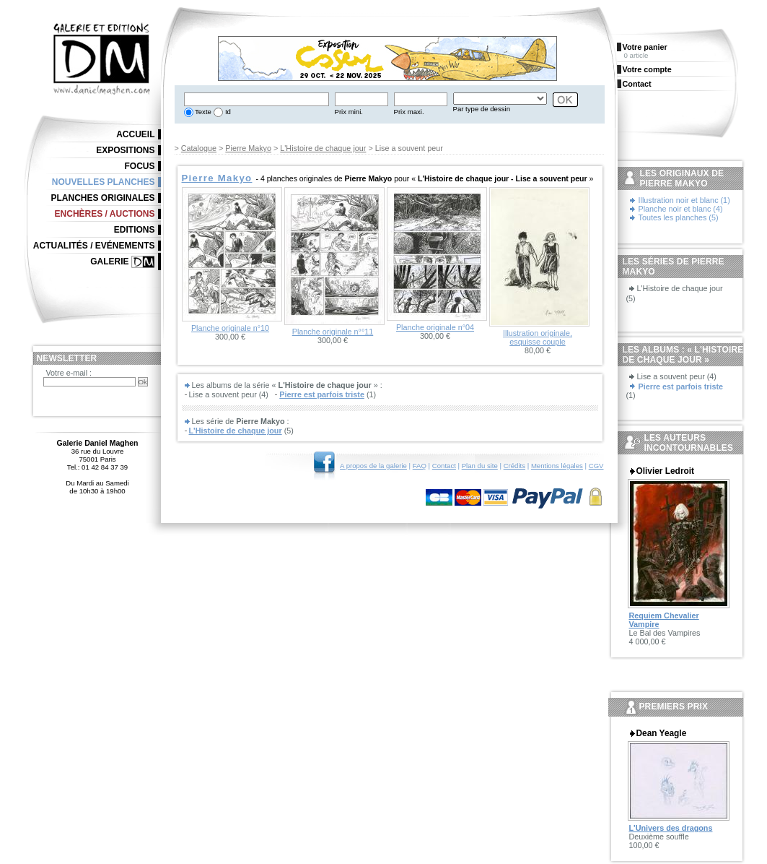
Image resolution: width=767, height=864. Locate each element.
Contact (444, 466)
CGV (596, 466)
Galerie (109, 261)
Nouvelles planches (103, 182)
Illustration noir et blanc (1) (684, 200)
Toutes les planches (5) (679, 217)
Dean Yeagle (661, 733)
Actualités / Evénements (94, 246)
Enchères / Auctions (105, 214)
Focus (140, 166)
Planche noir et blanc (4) (681, 208)
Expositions (125, 150)
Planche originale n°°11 (332, 331)
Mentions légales (557, 466)
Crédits (514, 466)
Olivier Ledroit (665, 471)
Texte (202, 112)
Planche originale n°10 (230, 328)
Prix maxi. (409, 112)
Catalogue (198, 148)
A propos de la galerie (373, 466)
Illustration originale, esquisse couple (537, 337)
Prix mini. (349, 112)
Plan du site (480, 466)
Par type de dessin (481, 109)
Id (227, 112)
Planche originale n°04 (435, 327)
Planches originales (102, 198)
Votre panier (645, 47)
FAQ (419, 466)
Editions (134, 230)
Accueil (135, 134)
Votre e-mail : (69, 372)
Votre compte (647, 69)
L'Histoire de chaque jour (323, 148)
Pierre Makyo (248, 148)
